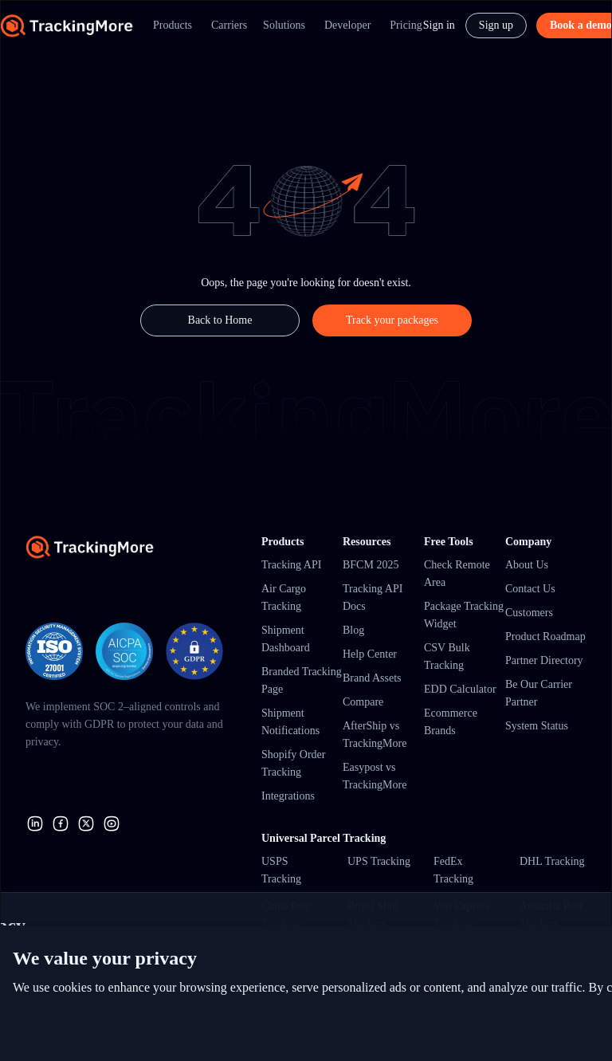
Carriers (229, 25)
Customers (529, 613)
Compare (363, 702)
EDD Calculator (460, 689)
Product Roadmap (545, 636)
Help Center (370, 654)
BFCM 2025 (370, 565)
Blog (353, 630)
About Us (526, 565)
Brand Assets (372, 678)
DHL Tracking (552, 861)
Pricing (406, 25)
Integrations (288, 796)
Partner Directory (544, 660)
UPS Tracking (378, 861)
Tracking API (291, 565)
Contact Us (530, 589)
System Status (536, 726)
